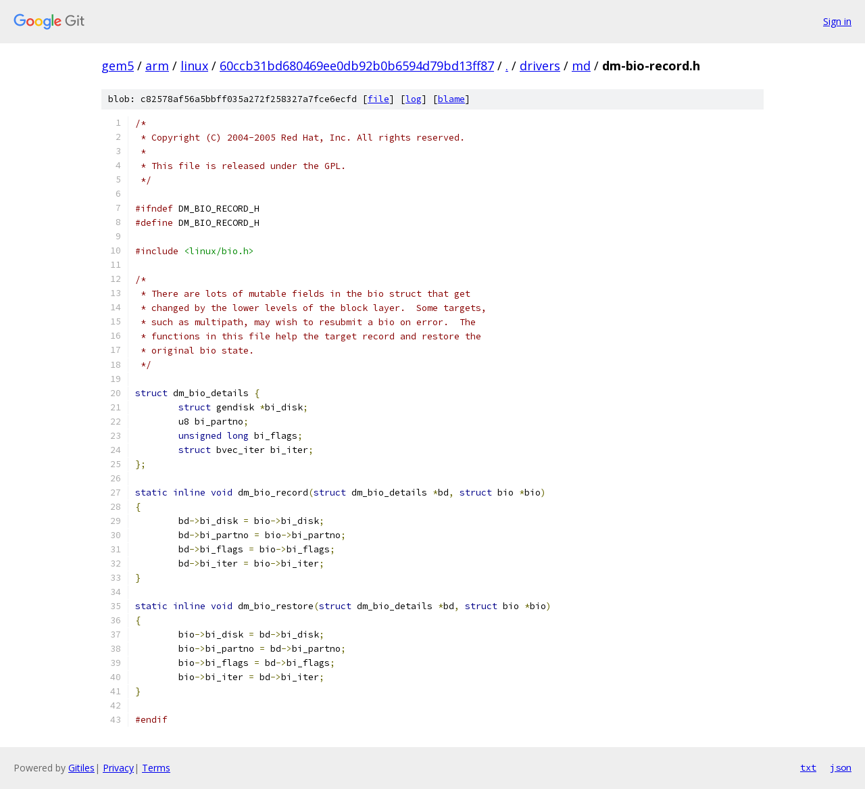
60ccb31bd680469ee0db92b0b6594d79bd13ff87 (357, 65)
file (378, 99)
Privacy (118, 767)
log (413, 99)
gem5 (117, 65)
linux (194, 65)
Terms (156, 767)
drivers (540, 65)
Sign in (837, 21)
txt (808, 767)
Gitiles (81, 767)
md (581, 65)
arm (157, 65)
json (840, 767)
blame (451, 99)
